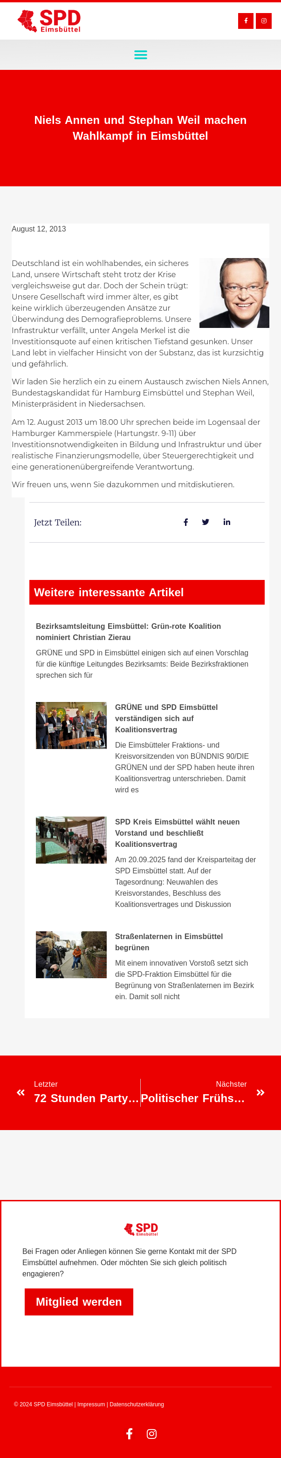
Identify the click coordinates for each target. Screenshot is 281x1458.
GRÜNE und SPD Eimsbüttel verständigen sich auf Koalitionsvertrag (166, 718)
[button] (140, 54)
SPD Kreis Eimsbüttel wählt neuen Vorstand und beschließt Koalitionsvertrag (177, 833)
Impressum (91, 1404)
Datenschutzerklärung (137, 1404)
